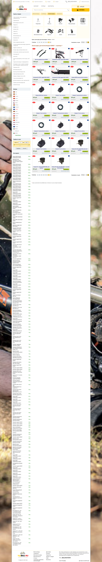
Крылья (49, 34)
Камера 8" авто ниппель (60, 95)
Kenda (15, 98)
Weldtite (15, 100)
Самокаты (36, 553)
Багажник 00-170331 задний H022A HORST (79, 59)
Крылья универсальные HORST (41, 59)
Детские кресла (71, 34)
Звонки (60, 23)
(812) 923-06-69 (71, 2)
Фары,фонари (71, 23)
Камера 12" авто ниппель (80, 113)
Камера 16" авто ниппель (80, 131)
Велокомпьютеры (38, 34)
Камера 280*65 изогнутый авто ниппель (80, 77)
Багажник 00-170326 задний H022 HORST (60, 59)
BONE (15, 133)
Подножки (38, 23)
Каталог (36, 6)
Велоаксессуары (38, 555)
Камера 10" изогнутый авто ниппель (60, 113)
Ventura (15, 96)
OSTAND (16, 107)
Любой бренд (17, 135)
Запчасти (59, 13)
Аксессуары (51, 13)
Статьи (43, 6)
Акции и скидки (50, 556)
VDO (15, 92)
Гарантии (48, 555)
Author (15, 102)
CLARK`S (16, 113)
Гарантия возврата (37, 1)
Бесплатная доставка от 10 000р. (21, 1)
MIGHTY (15, 118)
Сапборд (44, 13)
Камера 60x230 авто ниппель (41, 95)
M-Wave (15, 104)
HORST (15, 109)
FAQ (47, 558)
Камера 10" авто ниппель (41, 113)
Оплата (48, 553)
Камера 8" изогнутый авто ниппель (80, 95)
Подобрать (18, 148)
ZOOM (15, 115)
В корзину (47, 61)
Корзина (80, 10)
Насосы (49, 23)
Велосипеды (36, 13)
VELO (15, 111)
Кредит (56, 1)
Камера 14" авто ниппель (60, 131)
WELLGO (16, 131)
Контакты (51, 6)
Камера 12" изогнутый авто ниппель (41, 131)
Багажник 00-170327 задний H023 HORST (41, 77)
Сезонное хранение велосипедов (38, 560)
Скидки (47, 1)
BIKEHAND (16, 122)
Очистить (24, 148)
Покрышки (82, 23)
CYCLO (15, 124)
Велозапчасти (37, 556)
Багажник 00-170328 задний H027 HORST (60, 77)
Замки (60, 34)
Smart (15, 120)
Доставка (48, 551)
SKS (15, 94)
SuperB (15, 126)
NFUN (15, 128)
